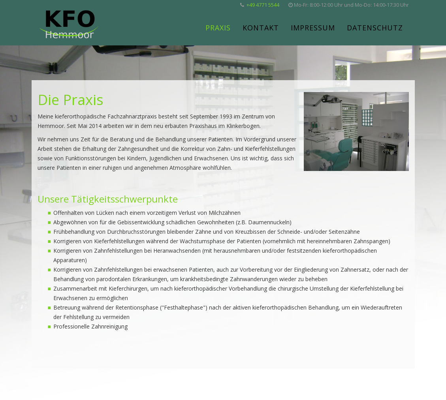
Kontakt (261, 27)
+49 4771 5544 (263, 5)
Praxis (218, 27)
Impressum (313, 27)
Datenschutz (375, 27)
